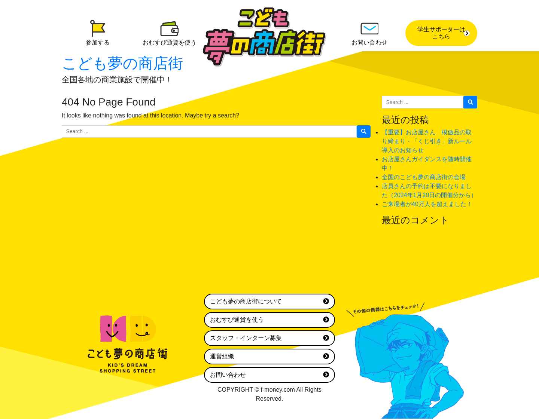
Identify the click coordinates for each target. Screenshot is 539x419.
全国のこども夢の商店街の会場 (424, 177)
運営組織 (269, 356)
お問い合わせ (269, 374)
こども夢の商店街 (122, 63)
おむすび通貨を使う (269, 319)
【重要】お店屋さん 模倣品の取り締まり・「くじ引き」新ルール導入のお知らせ (427, 141)
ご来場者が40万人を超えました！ (427, 204)
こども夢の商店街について (269, 301)
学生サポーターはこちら (443, 33)
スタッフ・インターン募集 (269, 338)
